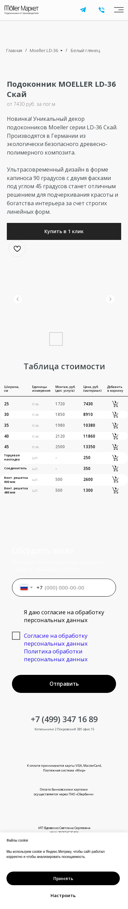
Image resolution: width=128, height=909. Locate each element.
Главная (14, 50)
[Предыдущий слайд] (18, 299)
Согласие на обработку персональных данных (56, 639)
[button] (64, 231)
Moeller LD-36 (44, 50)
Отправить (64, 683)
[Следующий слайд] (110, 299)
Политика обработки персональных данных (56, 655)
